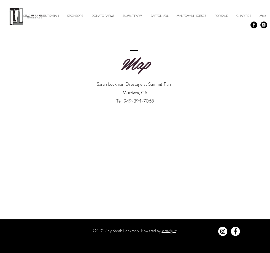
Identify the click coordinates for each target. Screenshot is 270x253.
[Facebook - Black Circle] (253, 24)
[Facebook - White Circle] (235, 231)
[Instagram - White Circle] (222, 231)
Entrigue (169, 230)
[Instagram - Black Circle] (263, 24)
